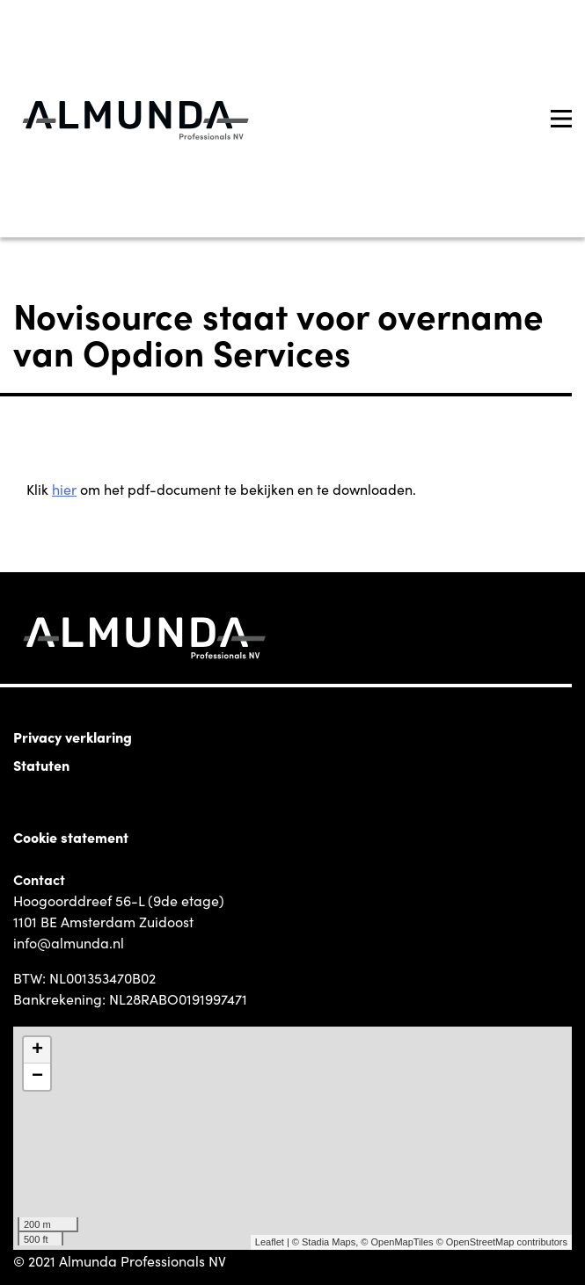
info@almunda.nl (68, 942)
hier (64, 488)
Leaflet (269, 1242)
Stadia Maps (328, 1242)
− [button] (37, 1077)
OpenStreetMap (480, 1242)
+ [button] (37, 1050)
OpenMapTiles (401, 1242)
